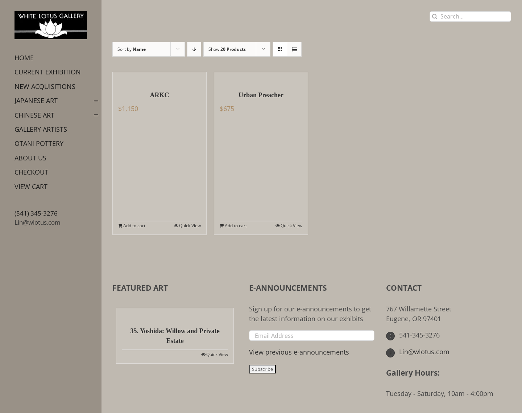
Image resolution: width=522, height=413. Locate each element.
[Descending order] (194, 49)
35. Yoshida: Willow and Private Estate (175, 335)
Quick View (190, 225)
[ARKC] (159, 77)
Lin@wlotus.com (37, 222)
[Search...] (470, 16)
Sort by (131, 49)
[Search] (435, 16)
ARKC (159, 95)
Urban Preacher (261, 95)
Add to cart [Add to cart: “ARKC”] (134, 225)
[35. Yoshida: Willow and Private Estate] (174, 313)
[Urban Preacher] (261, 77)
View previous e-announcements (299, 352)
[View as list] (294, 49)
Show (227, 49)
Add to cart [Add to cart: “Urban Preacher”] (236, 225)
